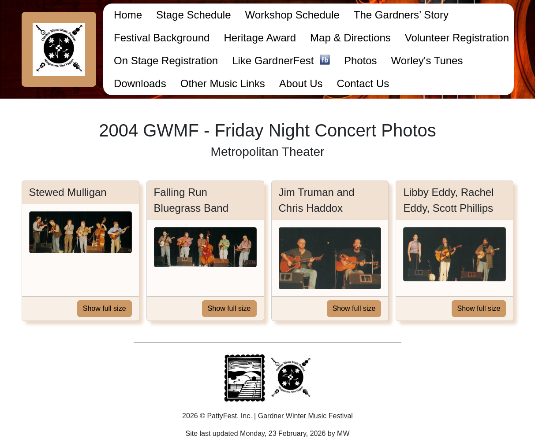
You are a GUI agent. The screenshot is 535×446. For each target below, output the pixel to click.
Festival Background (162, 38)
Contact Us (363, 83)
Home (128, 15)
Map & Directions (350, 38)
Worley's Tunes (427, 60)
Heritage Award (260, 38)
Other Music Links (222, 83)
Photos (360, 60)
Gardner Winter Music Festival (305, 416)
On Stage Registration (166, 60)
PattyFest (222, 416)
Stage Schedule (193, 15)
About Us (301, 83)
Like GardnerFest (281, 61)
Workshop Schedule (292, 15)
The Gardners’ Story (401, 15)
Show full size (104, 308)
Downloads (140, 83)
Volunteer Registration (457, 38)
